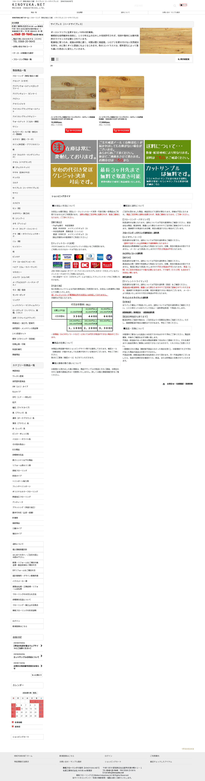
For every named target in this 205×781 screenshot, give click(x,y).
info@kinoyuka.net (116, 773)
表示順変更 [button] (183, 61)
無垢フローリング (70, 768)
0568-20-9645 (112, 770)
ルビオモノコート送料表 (133, 255)
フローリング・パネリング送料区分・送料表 (141, 235)
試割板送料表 (148, 314)
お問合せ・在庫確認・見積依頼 (180, 386)
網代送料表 (127, 279)
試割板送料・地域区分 (132, 314)
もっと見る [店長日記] (37, 677)
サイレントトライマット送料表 (135, 299)
